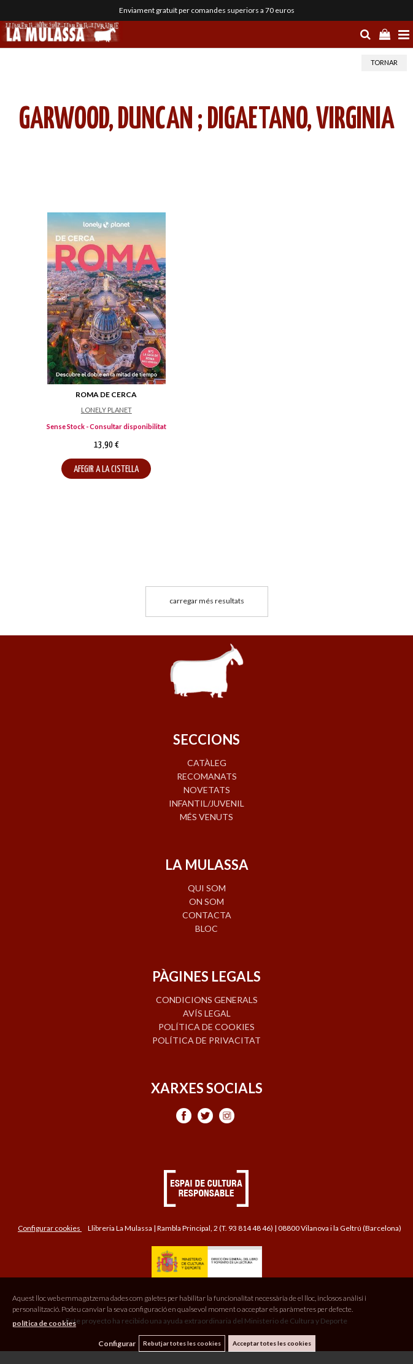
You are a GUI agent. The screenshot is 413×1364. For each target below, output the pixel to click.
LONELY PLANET (106, 410)
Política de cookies (206, 1026)
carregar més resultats (206, 600)
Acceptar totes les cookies (272, 1343)
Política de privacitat (206, 1040)
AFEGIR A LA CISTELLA (106, 469)
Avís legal (207, 1013)
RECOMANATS (207, 776)
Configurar (117, 1343)
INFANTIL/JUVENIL (206, 803)
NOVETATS (206, 790)
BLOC (206, 928)
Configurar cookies (50, 1228)
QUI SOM (207, 888)
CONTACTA (206, 915)
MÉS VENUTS (206, 817)
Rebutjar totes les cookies (182, 1343)
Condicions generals (207, 999)
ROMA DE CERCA (106, 394)
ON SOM (206, 901)
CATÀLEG (206, 763)
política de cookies (44, 1323)
